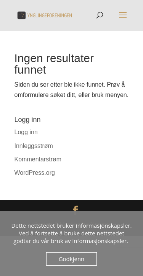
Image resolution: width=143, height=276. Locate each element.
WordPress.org (34, 172)
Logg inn (26, 132)
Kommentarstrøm (38, 159)
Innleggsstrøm (33, 146)
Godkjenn (72, 259)
